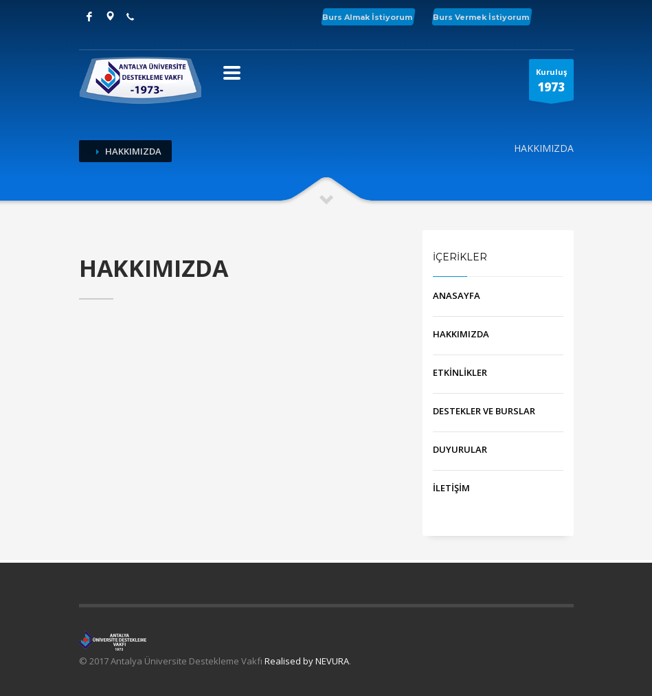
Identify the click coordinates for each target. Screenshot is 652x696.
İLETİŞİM (451, 488)
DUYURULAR (460, 449)
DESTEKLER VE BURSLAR (484, 411)
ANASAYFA (456, 295)
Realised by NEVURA (307, 661)
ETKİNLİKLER (460, 372)
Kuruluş (551, 83)
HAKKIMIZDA (461, 334)
